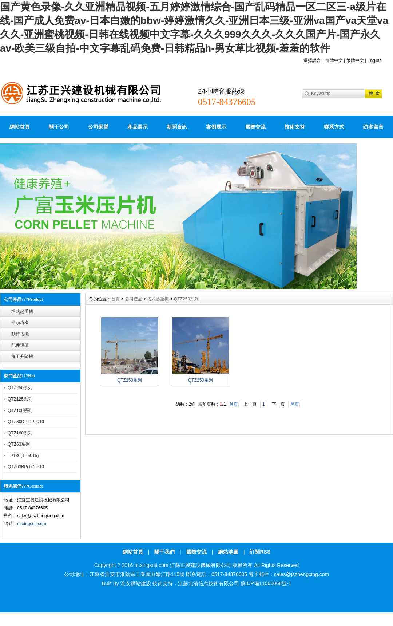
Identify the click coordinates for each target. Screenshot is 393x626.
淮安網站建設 (135, 583)
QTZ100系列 (20, 410)
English (375, 60)
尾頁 (294, 404)
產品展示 (137, 127)
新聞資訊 (177, 127)
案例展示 (216, 127)
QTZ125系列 (20, 399)
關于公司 (59, 127)
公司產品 (133, 299)
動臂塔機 (20, 333)
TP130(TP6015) (23, 455)
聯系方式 (334, 127)
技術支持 (295, 127)
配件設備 (20, 345)
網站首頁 (19, 127)
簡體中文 (334, 60)
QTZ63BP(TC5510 (26, 466)
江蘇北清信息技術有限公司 (208, 583)
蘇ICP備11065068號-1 (266, 583)
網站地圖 (228, 552)
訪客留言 (373, 127)
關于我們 (164, 552)
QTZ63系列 (19, 444)
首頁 (115, 299)
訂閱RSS (260, 552)
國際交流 (255, 127)
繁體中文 (355, 60)
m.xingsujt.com (31, 523)
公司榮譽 (98, 127)
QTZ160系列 (20, 433)
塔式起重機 (22, 311)
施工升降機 (22, 356)
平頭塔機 (20, 322)
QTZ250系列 (20, 387)
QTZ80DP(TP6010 (26, 421)
